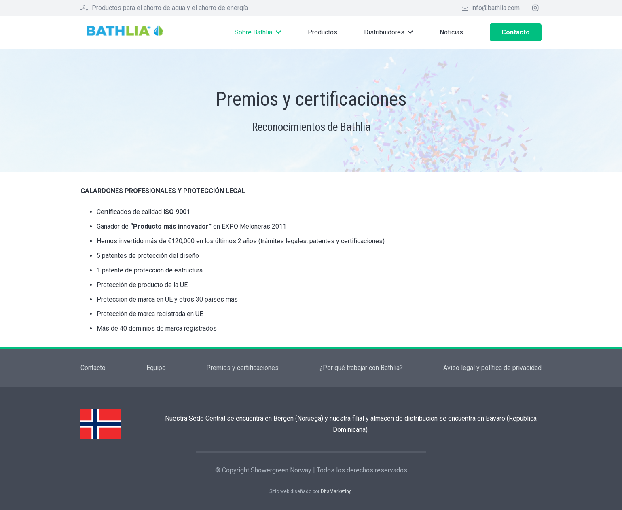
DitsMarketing (336, 491)
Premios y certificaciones (242, 368)
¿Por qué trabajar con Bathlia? (361, 368)
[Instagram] (535, 8)
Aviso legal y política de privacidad (492, 368)
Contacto (93, 368)
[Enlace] (128, 32)
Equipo (156, 368)
